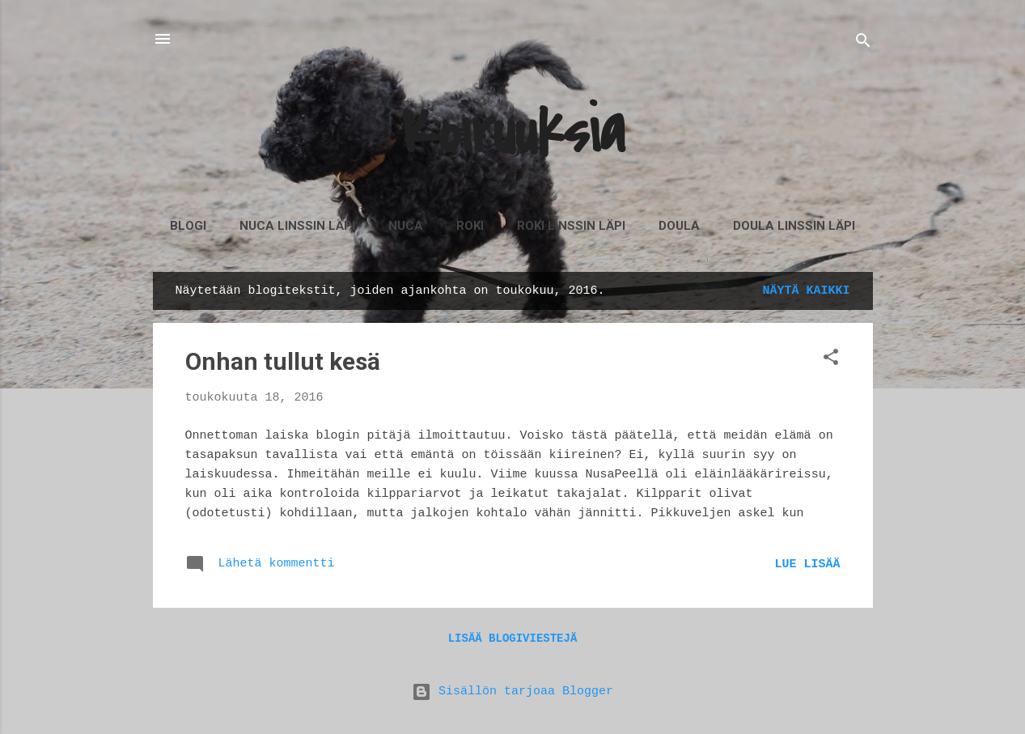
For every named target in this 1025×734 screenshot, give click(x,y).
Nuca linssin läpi (297, 226)
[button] (831, 360)
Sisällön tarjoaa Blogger (512, 691)
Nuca (405, 226)
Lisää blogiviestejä (513, 638)
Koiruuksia (513, 132)
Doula (679, 226)
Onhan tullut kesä (282, 361)
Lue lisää (807, 564)
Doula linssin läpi (794, 226)
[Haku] (863, 44)
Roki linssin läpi (571, 226)
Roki (470, 226)
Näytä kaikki (805, 291)
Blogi (188, 226)
